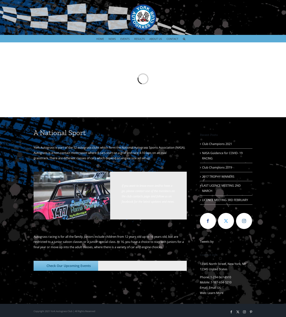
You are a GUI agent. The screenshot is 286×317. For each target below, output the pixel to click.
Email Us (215, 288)
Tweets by (207, 242)
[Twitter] (226, 221)
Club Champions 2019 (217, 167)
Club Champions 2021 (217, 144)
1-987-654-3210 (221, 282)
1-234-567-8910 (220, 277)
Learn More (215, 293)
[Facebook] (208, 221)
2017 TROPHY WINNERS (218, 177)
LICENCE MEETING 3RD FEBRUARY (225, 200)
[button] (184, 38)
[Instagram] (244, 221)
